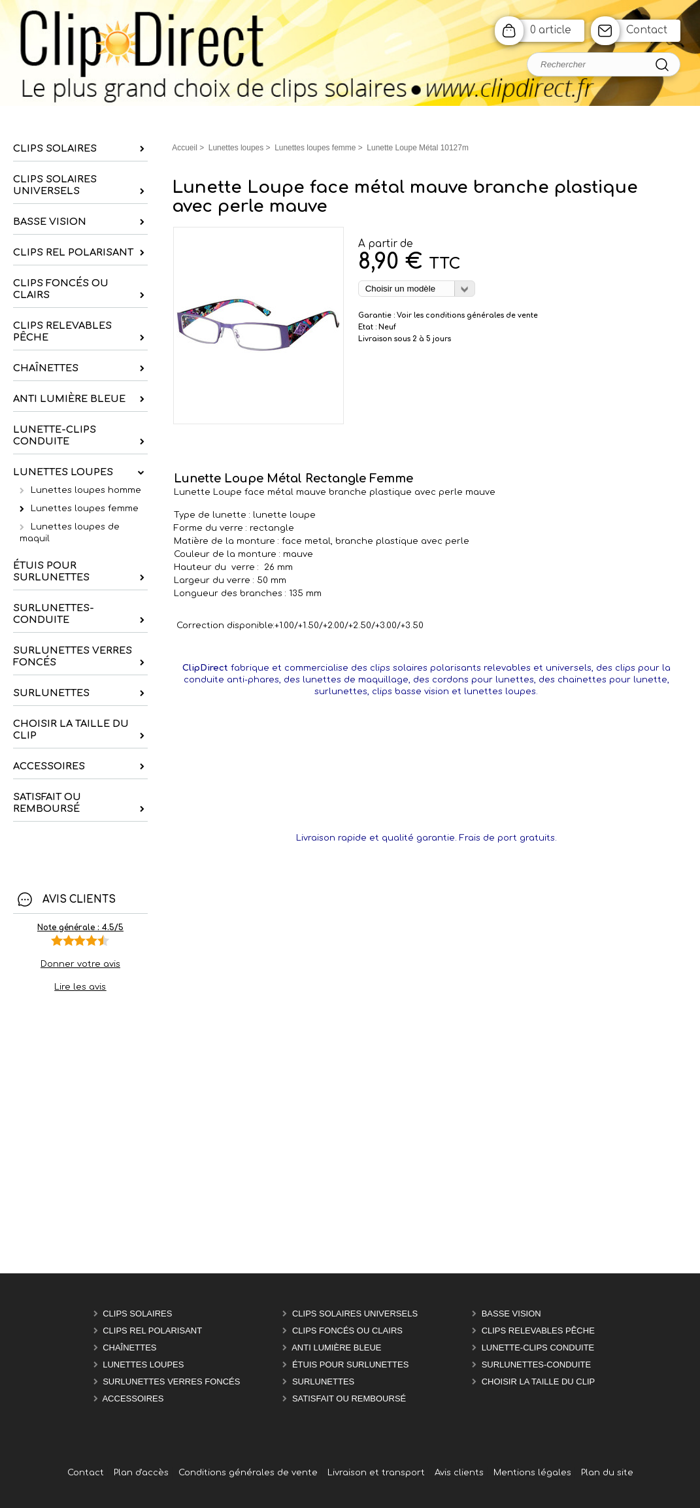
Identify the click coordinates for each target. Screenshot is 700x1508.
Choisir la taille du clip (538, 1381)
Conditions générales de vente (248, 1472)
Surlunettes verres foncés (171, 1381)
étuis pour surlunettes (350, 1364)
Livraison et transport (376, 1472)
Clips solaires (137, 1313)
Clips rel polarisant (152, 1330)
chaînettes (129, 1347)
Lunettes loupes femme (85, 508)
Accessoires (132, 1398)
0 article (550, 30)
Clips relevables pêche (538, 1330)
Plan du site (607, 1472)
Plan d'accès (141, 1472)
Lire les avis (80, 987)
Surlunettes (323, 1381)
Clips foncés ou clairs (347, 1330)
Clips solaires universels (355, 1313)
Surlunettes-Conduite (537, 1364)
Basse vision (511, 1313)
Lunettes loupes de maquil (70, 532)
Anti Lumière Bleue (336, 1347)
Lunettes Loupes (143, 1364)
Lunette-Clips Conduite (538, 1347)
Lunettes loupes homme (86, 490)
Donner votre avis (80, 964)
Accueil (184, 147)
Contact (646, 30)
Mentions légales (532, 1472)
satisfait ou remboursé (349, 1398)
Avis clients (459, 1472)
